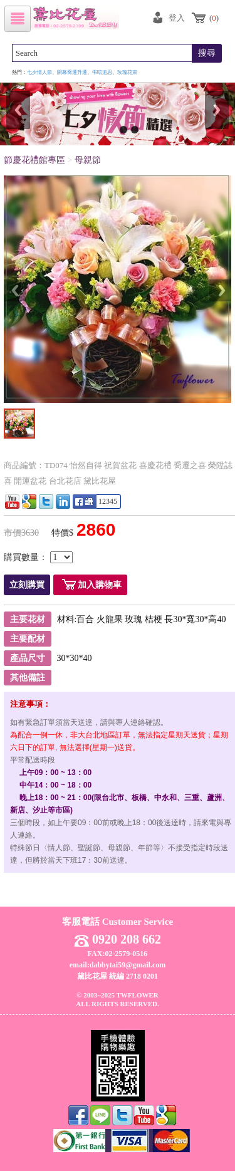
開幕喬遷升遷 (72, 72)
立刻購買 (26, 585)
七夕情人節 (39, 72)
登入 (177, 18)
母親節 (88, 160)
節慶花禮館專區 (34, 160)
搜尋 (207, 53)
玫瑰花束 (127, 72)
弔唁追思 (102, 72)
